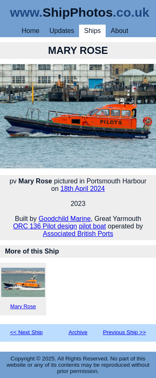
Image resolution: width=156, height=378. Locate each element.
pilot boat (92, 226)
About (119, 30)
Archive (78, 332)
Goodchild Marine (65, 218)
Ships (92, 30)
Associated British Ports (78, 233)
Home (31, 30)
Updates (62, 30)
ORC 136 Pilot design (45, 226)
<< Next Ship (26, 332)
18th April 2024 (82, 188)
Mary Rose (23, 289)
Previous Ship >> (124, 332)
